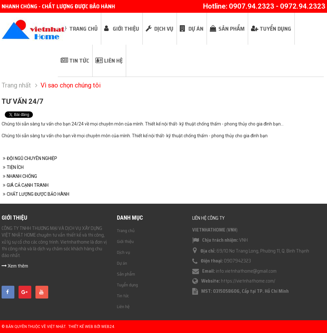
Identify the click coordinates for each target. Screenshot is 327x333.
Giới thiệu (125, 241)
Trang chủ (125, 230)
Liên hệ (123, 306)
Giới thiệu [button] (126, 28)
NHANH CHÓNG (22, 176)
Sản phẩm (126, 273)
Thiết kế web (80, 326)
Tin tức (123, 295)
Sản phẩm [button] (231, 28)
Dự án (122, 263)
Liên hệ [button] (113, 60)
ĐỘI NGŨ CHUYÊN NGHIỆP (32, 158)
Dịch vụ (123, 252)
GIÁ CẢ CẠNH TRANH (28, 185)
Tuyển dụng (127, 284)
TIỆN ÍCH (15, 167)
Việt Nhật (56, 326)
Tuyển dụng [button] (275, 28)
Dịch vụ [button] (163, 28)
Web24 (107, 326)
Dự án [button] (195, 28)
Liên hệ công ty (208, 218)
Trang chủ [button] (83, 28)
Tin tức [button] (79, 60)
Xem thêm (15, 266)
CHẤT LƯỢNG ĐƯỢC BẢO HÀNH (38, 194)
